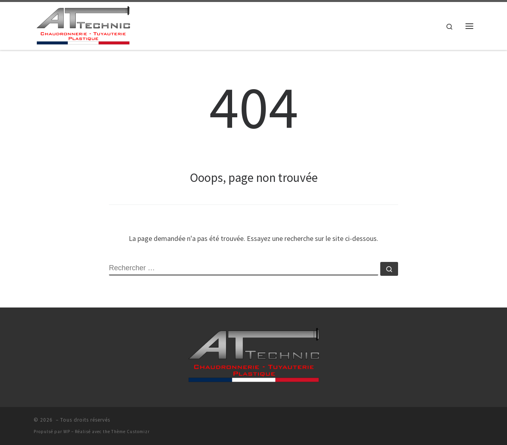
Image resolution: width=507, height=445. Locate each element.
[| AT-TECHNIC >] (83, 24)
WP (66, 431)
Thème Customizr (130, 431)
